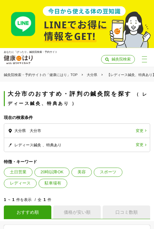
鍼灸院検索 (121, 59)
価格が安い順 (77, 212)
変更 (139, 131)
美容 (81, 172)
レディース (20, 183)
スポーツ (108, 172)
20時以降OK (51, 172)
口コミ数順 (126, 212)
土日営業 (18, 172)
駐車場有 (53, 183)
